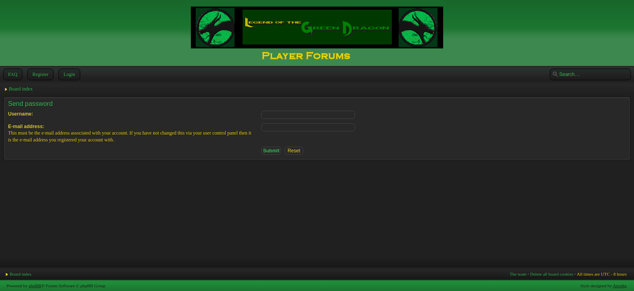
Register (40, 74)
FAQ (11, 74)
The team (518, 274)
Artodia (620, 285)
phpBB (35, 285)
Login (68, 74)
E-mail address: (26, 126)
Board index (21, 89)
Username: (20, 114)
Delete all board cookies (551, 274)
